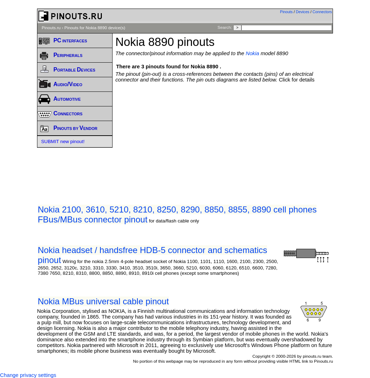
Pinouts (286, 12)
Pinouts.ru (51, 27)
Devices (302, 12)
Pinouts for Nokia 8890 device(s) (94, 27)
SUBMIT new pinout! (62, 141)
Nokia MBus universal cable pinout (103, 301)
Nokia (252, 53)
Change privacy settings (28, 375)
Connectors (322, 12)
